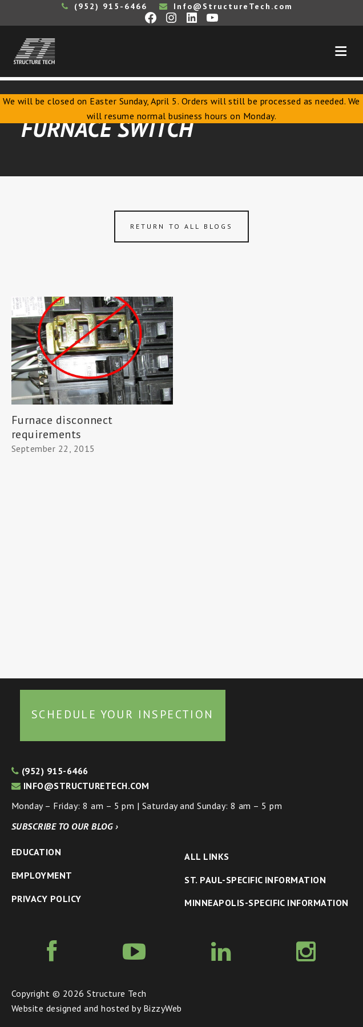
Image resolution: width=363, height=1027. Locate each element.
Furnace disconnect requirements (62, 427)
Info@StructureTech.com (226, 6)
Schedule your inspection (122, 714)
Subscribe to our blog (64, 826)
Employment (41, 875)
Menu (341, 51)
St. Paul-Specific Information (255, 880)
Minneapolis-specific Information (266, 902)
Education (36, 852)
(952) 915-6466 (104, 6)
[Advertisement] (92, 567)
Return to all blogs (181, 226)
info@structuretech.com (80, 785)
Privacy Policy (46, 898)
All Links (206, 856)
